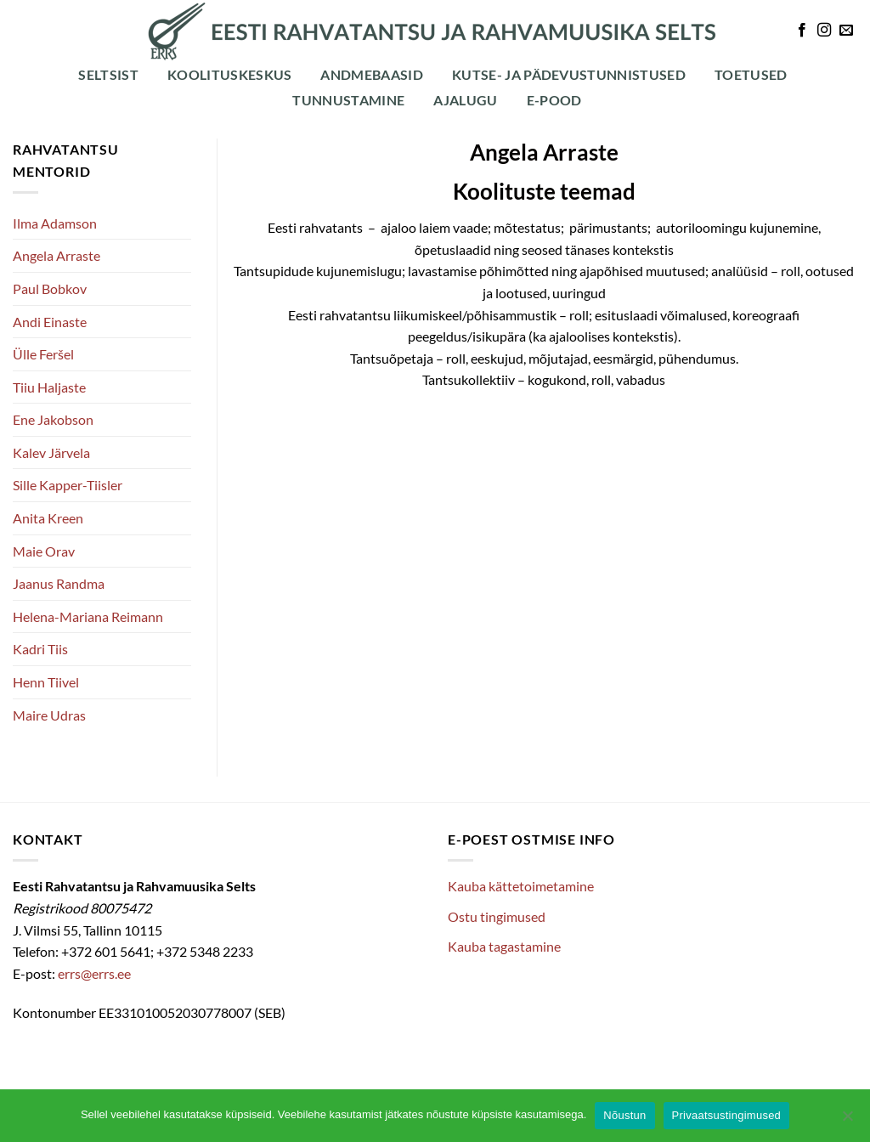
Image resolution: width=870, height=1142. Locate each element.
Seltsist (108, 74)
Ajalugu (465, 100)
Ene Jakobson (53, 419)
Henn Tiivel (46, 682)
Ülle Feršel (43, 354)
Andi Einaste (50, 322)
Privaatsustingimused (727, 1115)
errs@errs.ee (94, 973)
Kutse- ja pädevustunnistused (569, 74)
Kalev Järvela (51, 452)
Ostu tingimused (496, 916)
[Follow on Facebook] (802, 30)
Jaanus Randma (59, 583)
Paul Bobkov (50, 288)
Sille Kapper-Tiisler (67, 485)
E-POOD (554, 100)
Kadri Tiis (40, 649)
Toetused (751, 74)
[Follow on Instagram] (824, 30)
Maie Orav (44, 551)
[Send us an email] (846, 30)
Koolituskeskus (229, 74)
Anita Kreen (48, 518)
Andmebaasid (371, 74)
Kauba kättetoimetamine (521, 886)
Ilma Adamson (55, 223)
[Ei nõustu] (847, 1120)
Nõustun (624, 1115)
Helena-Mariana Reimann (88, 616)
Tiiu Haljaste (49, 387)
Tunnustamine (348, 100)
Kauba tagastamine (504, 946)
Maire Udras (49, 715)
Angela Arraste (56, 255)
